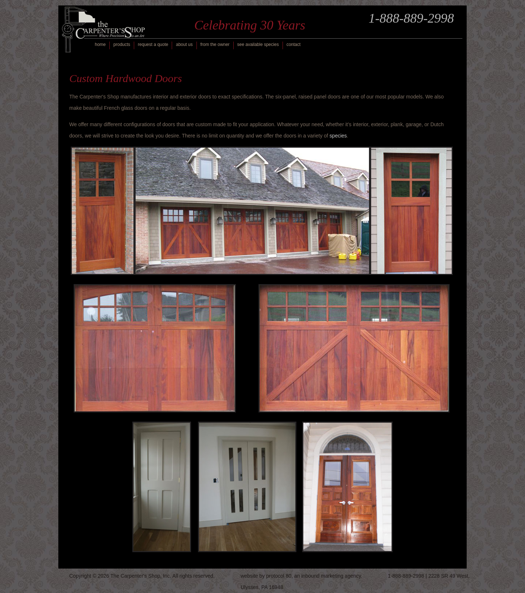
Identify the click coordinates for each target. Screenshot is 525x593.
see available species (258, 44)
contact (294, 44)
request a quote (153, 44)
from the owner (215, 44)
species (338, 136)
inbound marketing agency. (332, 576)
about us (184, 44)
